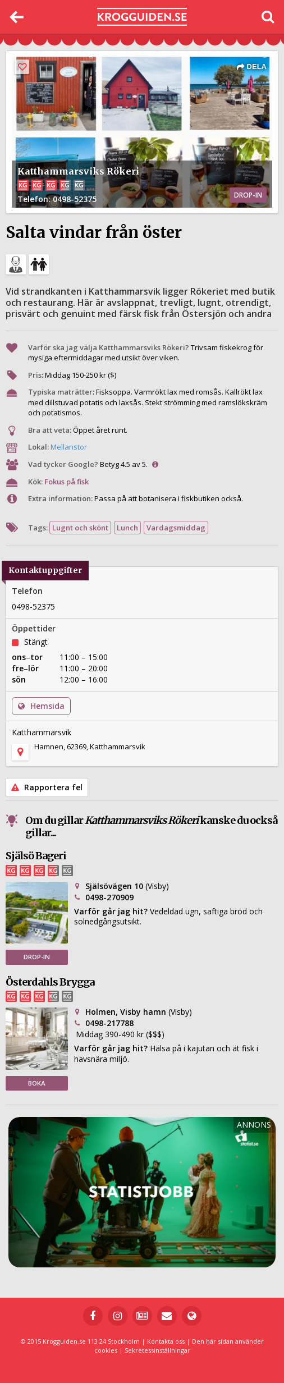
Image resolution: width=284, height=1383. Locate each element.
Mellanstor (69, 447)
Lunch (127, 528)
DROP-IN (37, 956)
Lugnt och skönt (80, 528)
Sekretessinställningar (157, 1350)
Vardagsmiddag (175, 528)
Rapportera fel (47, 787)
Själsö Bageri (36, 855)
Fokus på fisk (66, 482)
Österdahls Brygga (50, 982)
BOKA (36, 1083)
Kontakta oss (166, 1341)
